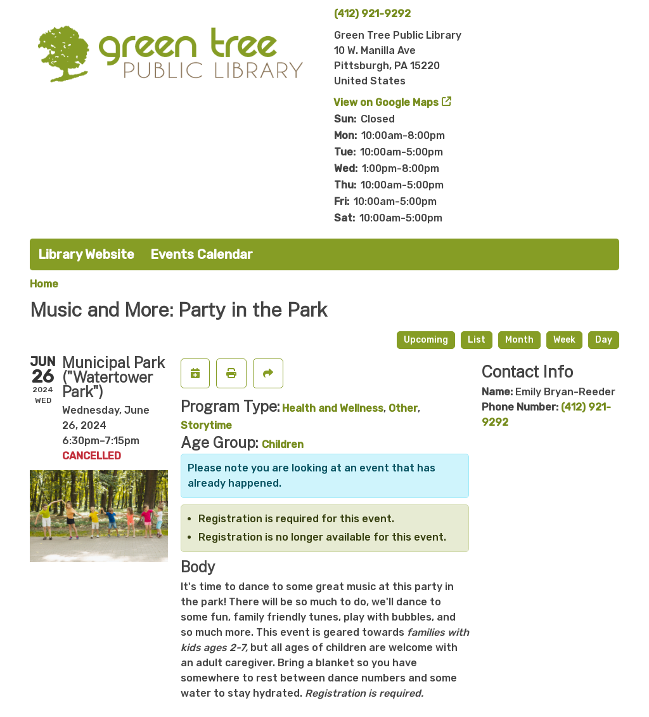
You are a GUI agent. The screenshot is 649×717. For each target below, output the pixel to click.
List (476, 339)
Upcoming (426, 339)
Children (283, 444)
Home (44, 284)
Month (519, 339)
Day (603, 339)
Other (403, 408)
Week (564, 339)
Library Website (86, 254)
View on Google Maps (386, 102)
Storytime (206, 425)
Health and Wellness (332, 408)
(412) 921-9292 (372, 14)
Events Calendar (201, 254)
